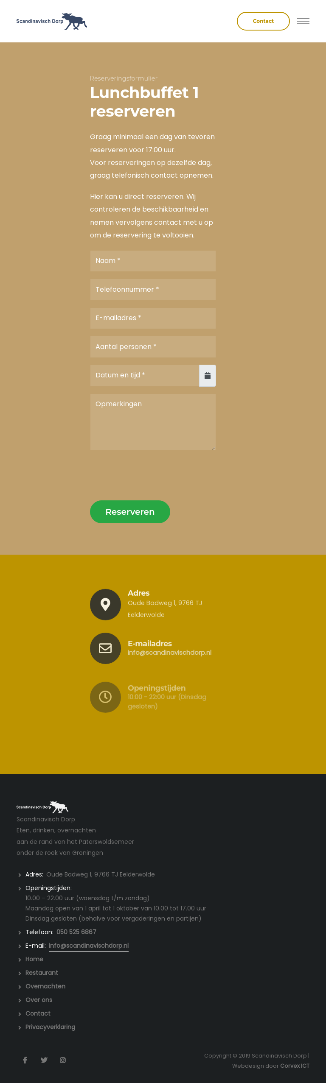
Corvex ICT (294, 1065)
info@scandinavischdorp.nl (169, 663)
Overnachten (45, 986)
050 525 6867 (76, 932)
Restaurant (41, 973)
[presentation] (154, 474)
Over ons (38, 1000)
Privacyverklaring (50, 1027)
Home (34, 959)
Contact (38, 1013)
